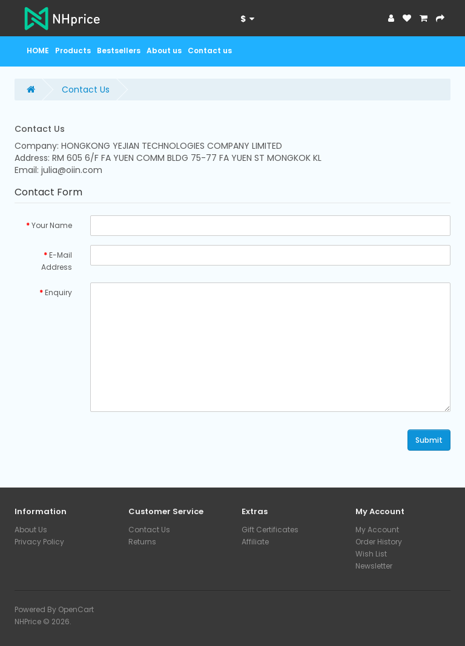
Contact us (210, 50)
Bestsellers (118, 50)
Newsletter (373, 566)
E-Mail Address (56, 261)
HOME (38, 50)
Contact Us (86, 89)
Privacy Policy (39, 542)
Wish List (371, 554)
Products (73, 50)
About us (164, 50)
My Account (377, 529)
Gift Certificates (270, 529)
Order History (378, 542)
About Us (31, 529)
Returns (142, 542)
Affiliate (255, 542)
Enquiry (58, 292)
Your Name (51, 225)
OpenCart (76, 609)
